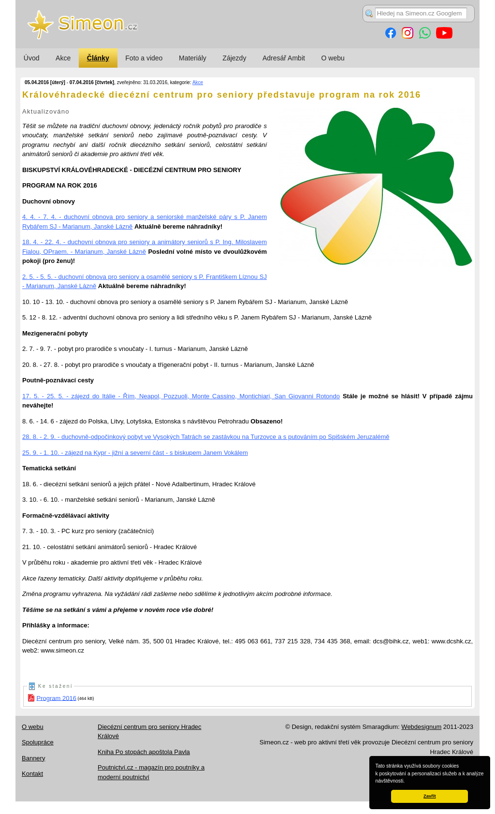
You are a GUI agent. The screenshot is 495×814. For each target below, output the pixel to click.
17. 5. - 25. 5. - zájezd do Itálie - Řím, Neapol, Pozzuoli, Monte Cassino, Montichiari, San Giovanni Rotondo (181, 396)
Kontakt (32, 773)
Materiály (192, 58)
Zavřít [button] (429, 796)
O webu (333, 58)
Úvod (32, 58)
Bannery (33, 758)
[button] (407, 782)
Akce (63, 58)
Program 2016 (56, 697)
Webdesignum (421, 726)
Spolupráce (38, 742)
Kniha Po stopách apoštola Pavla (144, 752)
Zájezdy (234, 58)
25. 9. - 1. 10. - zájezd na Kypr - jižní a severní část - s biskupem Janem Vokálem (135, 452)
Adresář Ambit (283, 58)
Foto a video (143, 58)
